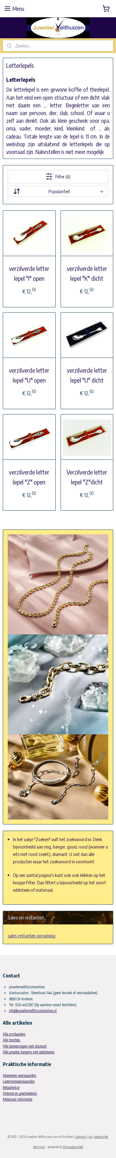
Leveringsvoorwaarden (19, 1081)
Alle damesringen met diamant (25, 1046)
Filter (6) (58, 176)
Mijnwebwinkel (73, 1147)
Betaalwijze (11, 1087)
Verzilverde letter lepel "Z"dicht (87, 477)
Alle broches (12, 1040)
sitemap (80, 1137)
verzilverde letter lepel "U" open (29, 375)
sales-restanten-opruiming (31, 935)
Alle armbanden (14, 1034)
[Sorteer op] (58, 191)
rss (90, 1137)
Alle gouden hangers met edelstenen (28, 1052)
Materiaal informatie (17, 1099)
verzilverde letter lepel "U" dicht (87, 375)
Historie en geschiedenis (20, 1093)
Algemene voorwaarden (19, 1075)
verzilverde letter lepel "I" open (29, 273)
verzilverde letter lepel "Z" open (29, 477)
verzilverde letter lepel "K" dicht (87, 273)
